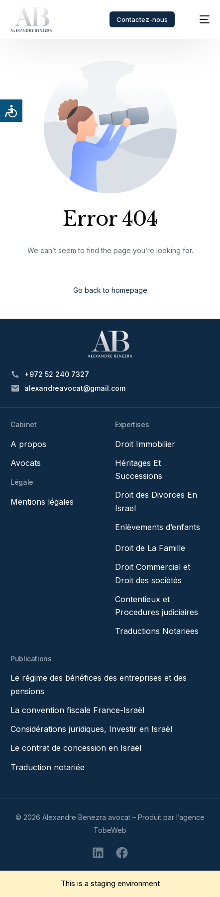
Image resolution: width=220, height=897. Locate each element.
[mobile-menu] (200, 19)
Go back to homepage (110, 290)
